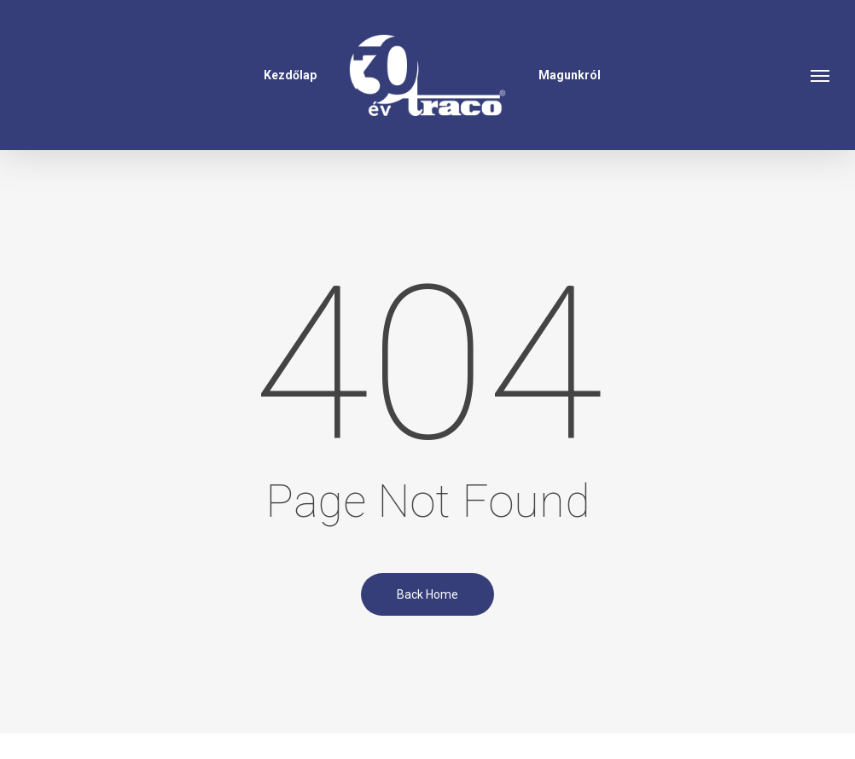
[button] (821, 75)
